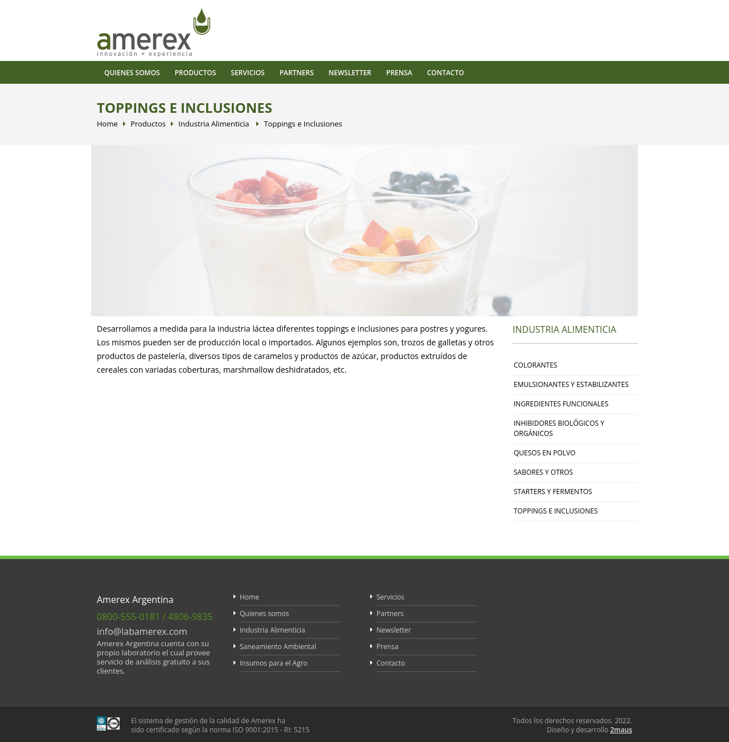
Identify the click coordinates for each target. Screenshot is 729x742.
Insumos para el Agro (274, 663)
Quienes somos (132, 73)
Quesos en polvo (545, 453)
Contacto (445, 73)
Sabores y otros (543, 472)
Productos (195, 73)
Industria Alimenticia (213, 124)
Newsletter (350, 73)
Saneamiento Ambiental (278, 646)
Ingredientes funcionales (561, 404)
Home (107, 124)
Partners (297, 73)
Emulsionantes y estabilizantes (571, 384)
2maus (621, 730)
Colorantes (535, 365)
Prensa (399, 73)
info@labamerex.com (142, 631)
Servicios (247, 73)
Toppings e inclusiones (555, 511)
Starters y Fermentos (553, 491)
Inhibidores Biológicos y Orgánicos (559, 428)
